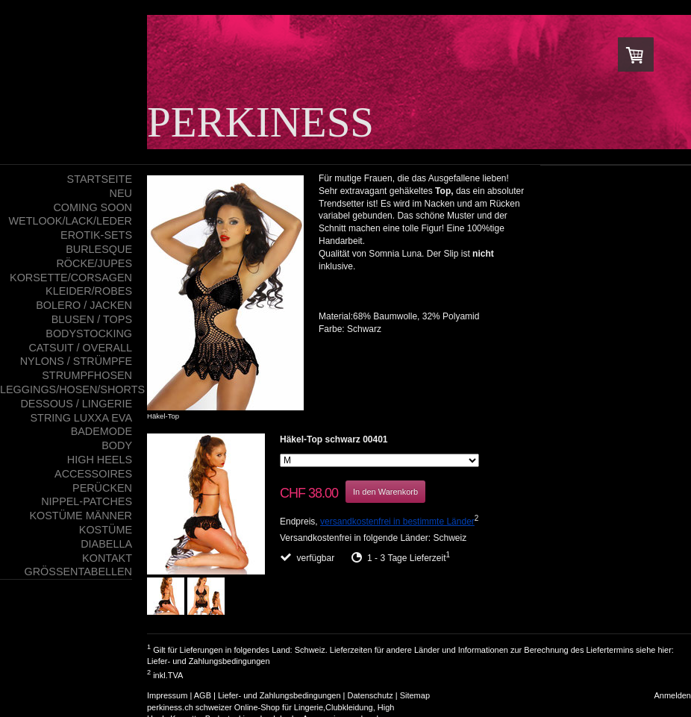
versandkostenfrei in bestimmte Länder (397, 521)
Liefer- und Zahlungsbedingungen (208, 661)
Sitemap (415, 695)
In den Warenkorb (385, 491)
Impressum (167, 695)
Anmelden (672, 695)
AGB (202, 695)
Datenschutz (370, 695)
